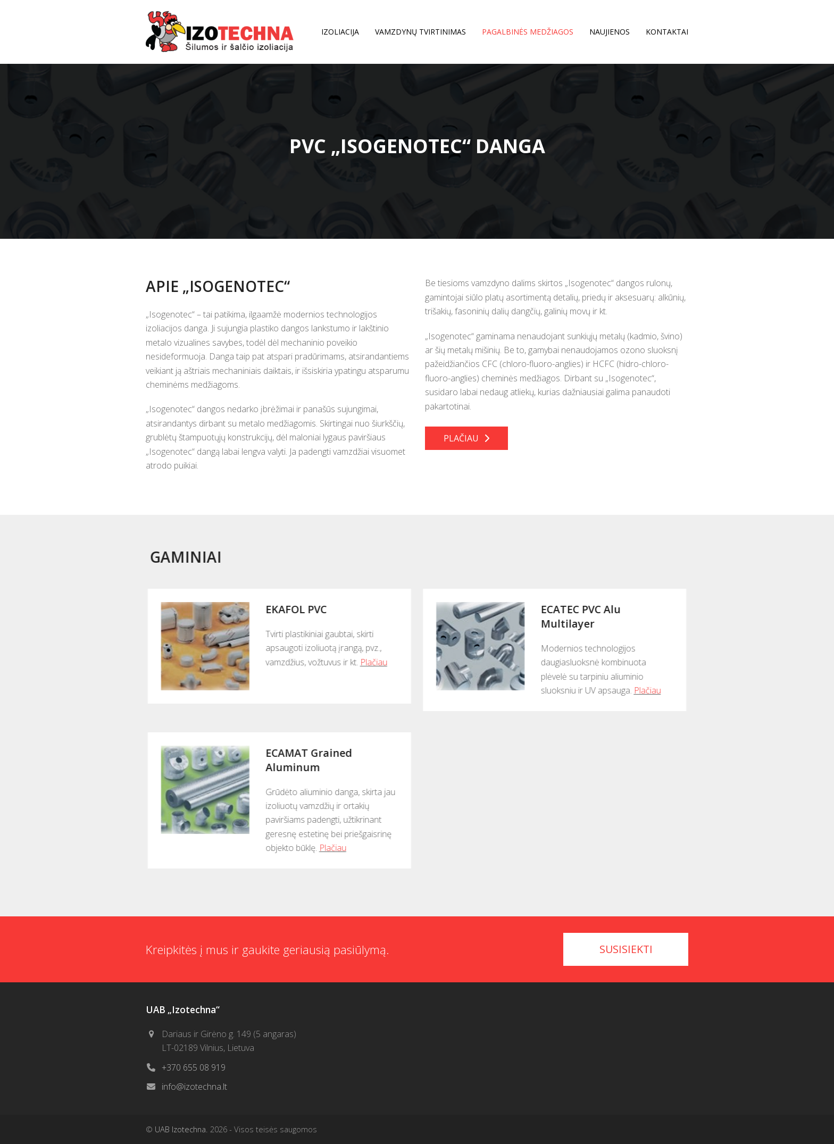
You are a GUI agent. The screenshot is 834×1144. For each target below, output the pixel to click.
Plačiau (368, 662)
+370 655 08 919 (194, 1067)
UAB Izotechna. (181, 1129)
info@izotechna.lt (194, 1086)
